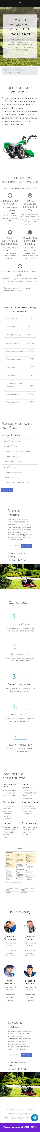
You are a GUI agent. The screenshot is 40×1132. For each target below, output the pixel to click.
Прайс (20, 1110)
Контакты (30, 1110)
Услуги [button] (9, 1110)
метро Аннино (9, 467)
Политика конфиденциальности (20, 1114)
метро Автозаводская (12, 472)
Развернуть (7, 490)
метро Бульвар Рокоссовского (16, 483)
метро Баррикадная (11, 457)
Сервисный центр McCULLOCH (15, 70)
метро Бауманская (11, 477)
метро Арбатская (10, 446)
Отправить (27, 546)
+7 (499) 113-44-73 (20, 34)
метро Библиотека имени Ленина (17, 451)
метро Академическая (12, 462)
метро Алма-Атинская (12, 441)
